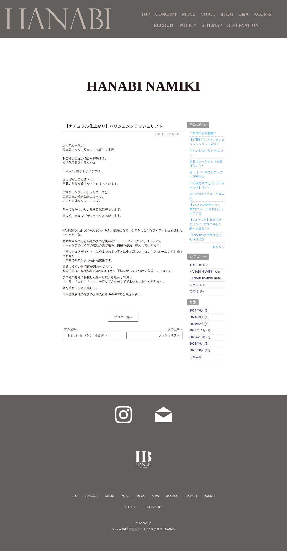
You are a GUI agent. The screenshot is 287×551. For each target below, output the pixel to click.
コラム (194, 284)
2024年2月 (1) (198, 324)
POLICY (188, 25)
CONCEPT (166, 14)
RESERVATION (242, 25)
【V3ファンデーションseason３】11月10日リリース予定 (206, 209)
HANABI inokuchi (201, 278)
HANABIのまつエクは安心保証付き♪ (205, 237)
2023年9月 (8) (198, 343)
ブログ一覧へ (123, 317)
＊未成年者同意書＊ (203, 133)
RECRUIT (164, 25)
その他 (194, 291)
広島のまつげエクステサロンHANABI (151, 529)
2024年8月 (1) (198, 310)
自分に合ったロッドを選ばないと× (206, 164)
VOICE (208, 14)
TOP (145, 14)
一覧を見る (217, 247)
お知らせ (195, 265)
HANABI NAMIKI (200, 271)
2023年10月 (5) (199, 337)
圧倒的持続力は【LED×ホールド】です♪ (206, 185)
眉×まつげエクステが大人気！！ (206, 196)
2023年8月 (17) (199, 350)
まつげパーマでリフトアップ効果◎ (206, 174)
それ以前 (195, 357)
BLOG (226, 14)
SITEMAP (212, 25)
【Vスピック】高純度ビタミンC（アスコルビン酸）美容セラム (205, 224)
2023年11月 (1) (199, 330)
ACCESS (262, 14)
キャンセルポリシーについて (206, 153)
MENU (109, 495)
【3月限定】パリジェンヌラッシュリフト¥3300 (206, 142)
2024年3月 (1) (198, 317)
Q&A (243, 14)
